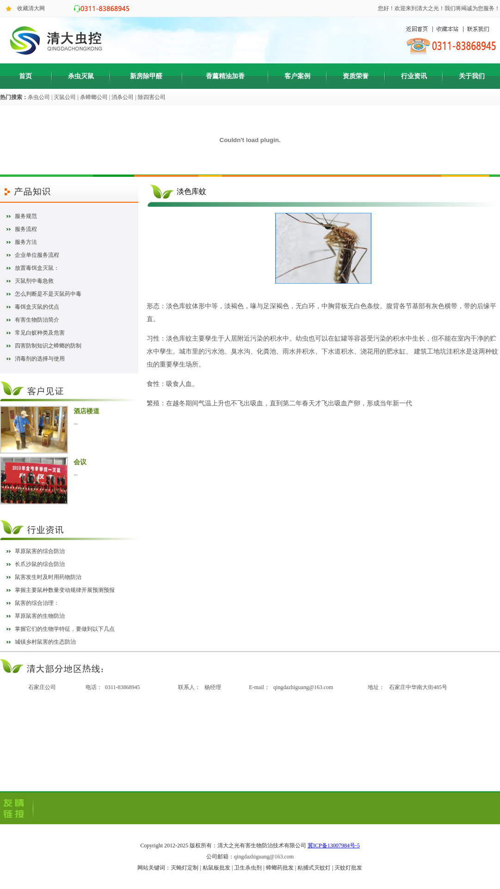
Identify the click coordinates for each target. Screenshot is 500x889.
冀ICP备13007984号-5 (334, 845)
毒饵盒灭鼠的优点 (37, 307)
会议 (80, 462)
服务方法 (26, 242)
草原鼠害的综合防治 (40, 551)
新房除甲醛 (146, 76)
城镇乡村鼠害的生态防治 (45, 642)
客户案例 (297, 76)
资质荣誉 (356, 76)
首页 (25, 76)
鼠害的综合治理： (37, 603)
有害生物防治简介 (37, 320)
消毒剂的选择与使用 (40, 358)
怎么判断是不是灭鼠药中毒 (48, 294)
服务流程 (26, 229)
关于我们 (472, 76)
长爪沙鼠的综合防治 (40, 564)
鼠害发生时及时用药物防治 (48, 577)
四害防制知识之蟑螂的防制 (48, 345)
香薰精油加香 (225, 76)
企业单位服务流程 (37, 255)
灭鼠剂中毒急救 (34, 281)
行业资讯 (414, 76)
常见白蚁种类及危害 (40, 332)
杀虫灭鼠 (81, 76)
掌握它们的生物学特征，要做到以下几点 (65, 629)
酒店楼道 (86, 411)
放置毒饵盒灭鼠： (37, 268)
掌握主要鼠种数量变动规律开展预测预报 (65, 590)
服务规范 (26, 216)
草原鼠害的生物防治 (40, 616)
